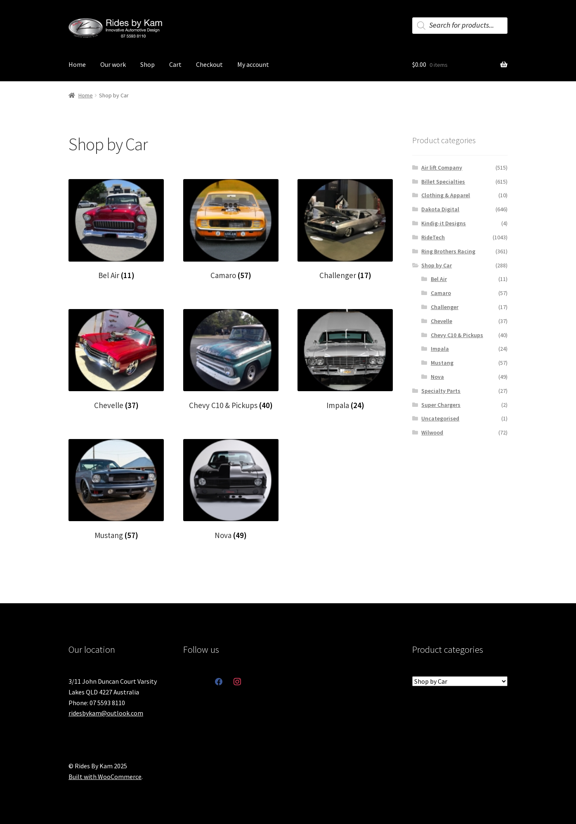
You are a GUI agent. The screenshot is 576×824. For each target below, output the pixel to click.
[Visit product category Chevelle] (116, 359)
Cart (175, 64)
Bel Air (439, 279)
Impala (440, 348)
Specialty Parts (440, 390)
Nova (437, 376)
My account (253, 64)
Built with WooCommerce (105, 776)
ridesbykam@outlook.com (105, 713)
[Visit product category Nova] (231, 489)
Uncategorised (440, 418)
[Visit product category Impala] (345, 359)
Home (77, 64)
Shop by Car (436, 265)
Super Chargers (440, 404)
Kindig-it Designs (443, 223)
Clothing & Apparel (445, 195)
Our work (113, 64)
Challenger (444, 307)
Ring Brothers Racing (448, 251)
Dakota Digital (440, 209)
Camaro (441, 293)
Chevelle (441, 321)
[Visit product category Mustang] (116, 489)
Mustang (442, 362)
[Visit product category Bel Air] (116, 229)
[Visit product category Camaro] (231, 229)
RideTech (433, 237)
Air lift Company (441, 167)
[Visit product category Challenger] (345, 229)
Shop (147, 64)
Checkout (209, 64)
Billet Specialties (443, 181)
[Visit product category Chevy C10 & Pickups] (231, 359)
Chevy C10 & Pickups (457, 335)
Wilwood (432, 432)
